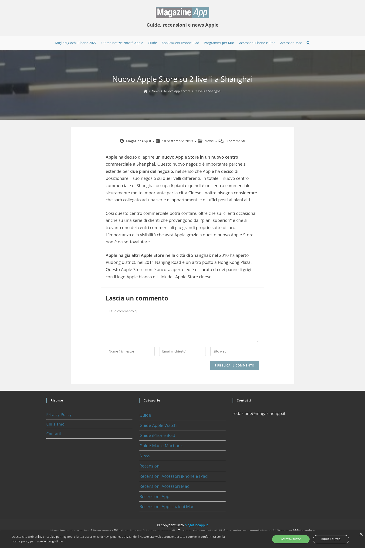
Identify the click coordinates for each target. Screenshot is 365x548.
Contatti (53, 433)
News (209, 141)
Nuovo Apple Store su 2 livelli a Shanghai (192, 91)
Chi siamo (55, 424)
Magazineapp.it (196, 525)
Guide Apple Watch (158, 425)
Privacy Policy (58, 414)
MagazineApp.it (138, 141)
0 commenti (235, 141)
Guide (145, 415)
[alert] (182, 539)
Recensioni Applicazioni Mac (166, 506)
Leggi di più (55, 541)
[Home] (145, 91)
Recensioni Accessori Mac (164, 486)
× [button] (361, 534)
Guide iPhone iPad (157, 435)
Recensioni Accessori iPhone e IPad (173, 476)
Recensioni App (154, 496)
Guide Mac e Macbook (161, 445)
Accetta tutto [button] (295, 539)
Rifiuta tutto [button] (326, 539)
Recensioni (150, 466)
